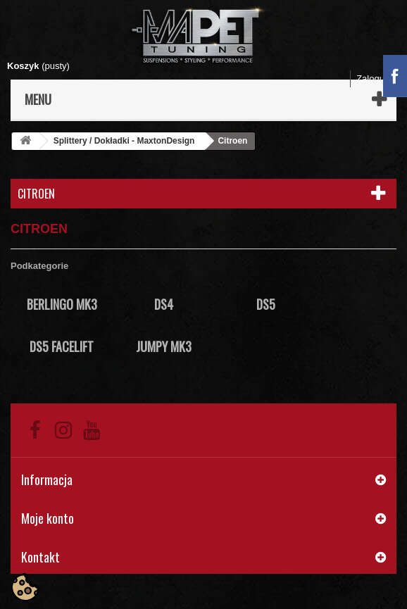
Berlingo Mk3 (62, 304)
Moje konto (47, 518)
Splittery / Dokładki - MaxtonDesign (124, 141)
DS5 (265, 304)
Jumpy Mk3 (164, 346)
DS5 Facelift (62, 346)
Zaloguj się (378, 78)
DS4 (163, 304)
